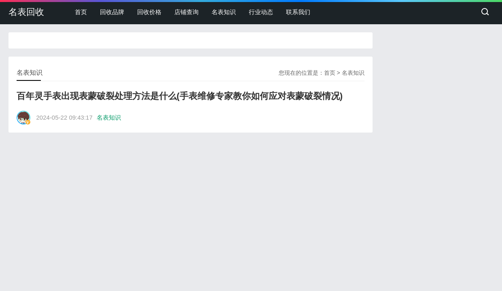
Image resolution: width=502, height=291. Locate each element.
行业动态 (261, 11)
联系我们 (298, 11)
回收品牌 (112, 11)
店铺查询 (186, 11)
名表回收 (26, 12)
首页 (81, 11)
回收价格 (149, 11)
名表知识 (224, 11)
